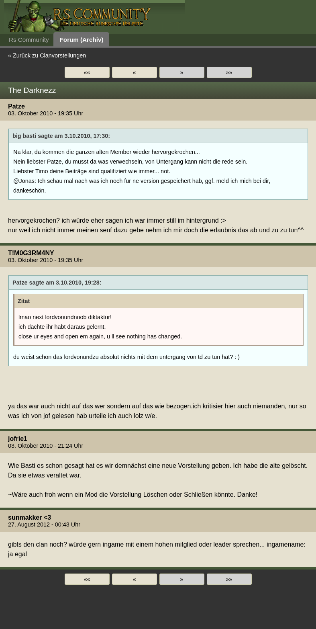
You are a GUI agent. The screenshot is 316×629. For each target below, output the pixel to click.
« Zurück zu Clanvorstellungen (47, 55)
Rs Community (29, 39)
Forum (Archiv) (82, 39)
